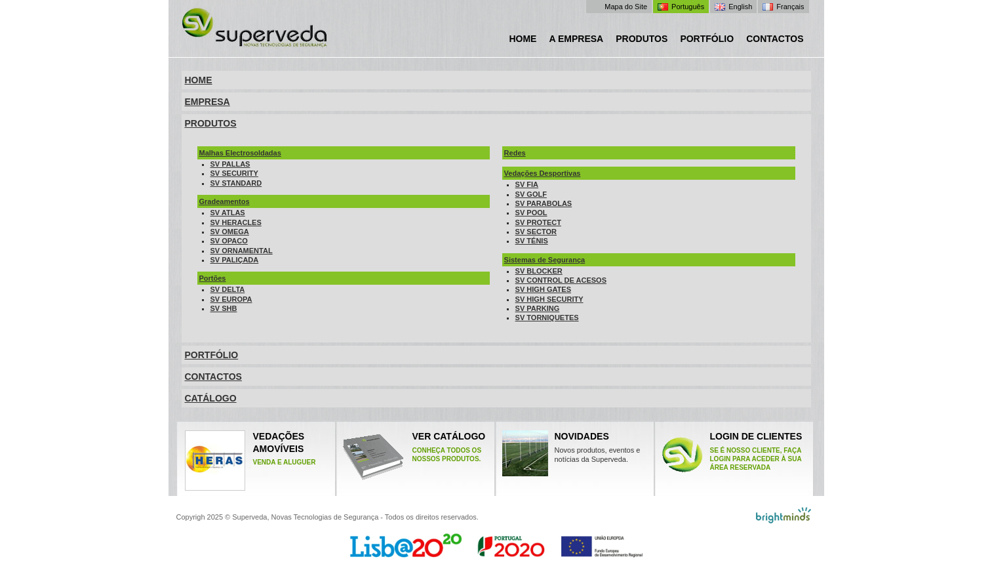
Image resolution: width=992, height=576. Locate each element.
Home (522, 38)
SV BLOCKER (539, 271)
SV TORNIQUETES (547, 317)
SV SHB (223, 308)
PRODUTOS (211, 123)
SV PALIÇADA (234, 260)
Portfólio (707, 38)
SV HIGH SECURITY (549, 299)
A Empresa (576, 38)
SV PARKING (537, 308)
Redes (515, 153)
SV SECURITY (234, 173)
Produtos (641, 38)
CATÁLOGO (211, 398)
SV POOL (531, 212)
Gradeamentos (224, 201)
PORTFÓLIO (212, 355)
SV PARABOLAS (543, 203)
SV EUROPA (231, 299)
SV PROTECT (538, 222)
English (740, 6)
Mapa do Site (626, 6)
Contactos (774, 38)
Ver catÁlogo (453, 447)
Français (790, 6)
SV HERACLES (236, 222)
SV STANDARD (236, 183)
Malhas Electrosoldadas (240, 153)
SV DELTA (227, 289)
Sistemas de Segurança (544, 260)
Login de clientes (757, 451)
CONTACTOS (213, 376)
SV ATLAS (227, 212)
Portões (212, 278)
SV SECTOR (536, 232)
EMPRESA (207, 101)
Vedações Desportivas (542, 173)
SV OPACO (229, 241)
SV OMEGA (229, 232)
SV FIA (526, 184)
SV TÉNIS (531, 241)
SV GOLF (531, 194)
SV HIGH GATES (543, 289)
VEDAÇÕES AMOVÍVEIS (250, 460)
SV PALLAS (230, 164)
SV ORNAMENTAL (241, 251)
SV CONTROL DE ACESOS (560, 280)
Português (687, 6)
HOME (198, 80)
